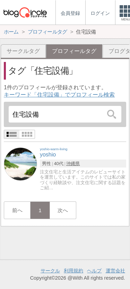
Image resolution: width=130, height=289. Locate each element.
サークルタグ (23, 51)
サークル (50, 270)
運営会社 (115, 270)
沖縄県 (73, 163)
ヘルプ (94, 270)
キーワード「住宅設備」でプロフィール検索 (59, 95)
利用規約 (73, 270)
